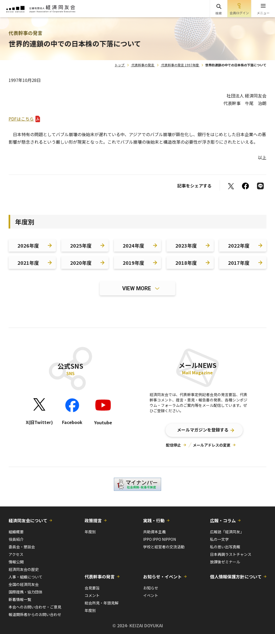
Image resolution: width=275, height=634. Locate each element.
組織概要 (16, 531)
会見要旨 (92, 587)
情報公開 (16, 561)
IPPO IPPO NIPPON (159, 539)
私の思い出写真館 (225, 546)
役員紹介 (16, 539)
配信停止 (173, 445)
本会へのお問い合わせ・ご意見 (35, 607)
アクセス (16, 554)
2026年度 (28, 245)
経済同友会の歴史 (24, 569)
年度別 (90, 531)
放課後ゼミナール (225, 561)
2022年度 (238, 245)
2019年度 (133, 262)
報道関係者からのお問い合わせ (35, 614)
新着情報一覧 (20, 599)
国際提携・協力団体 (25, 592)
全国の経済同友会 (24, 584)
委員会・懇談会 (22, 546)
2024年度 (133, 245)
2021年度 (28, 262)
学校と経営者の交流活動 (163, 546)
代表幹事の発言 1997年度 (180, 65)
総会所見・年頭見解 (101, 603)
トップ (119, 65)
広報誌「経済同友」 (227, 531)
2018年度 (186, 262)
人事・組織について (25, 576)
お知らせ (150, 587)
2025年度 (81, 245)
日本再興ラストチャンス (230, 554)
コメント (92, 595)
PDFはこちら (21, 118)
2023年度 (186, 245)
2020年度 (81, 262)
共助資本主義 (154, 531)
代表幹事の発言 (143, 65)
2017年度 (238, 262)
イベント (150, 595)
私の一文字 (219, 539)
